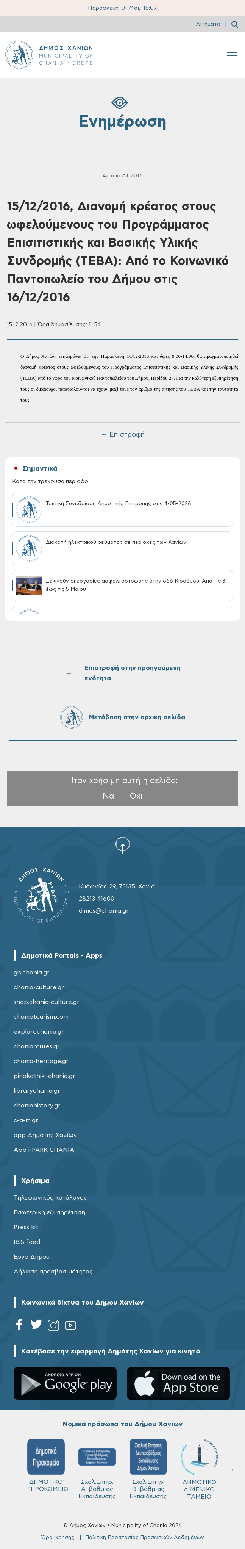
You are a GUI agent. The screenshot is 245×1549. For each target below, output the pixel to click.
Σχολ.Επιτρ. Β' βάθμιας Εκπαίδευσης (148, 1469)
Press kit (26, 1227)
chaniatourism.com (41, 1017)
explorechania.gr (39, 1032)
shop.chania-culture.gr (47, 1002)
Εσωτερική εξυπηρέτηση (49, 1212)
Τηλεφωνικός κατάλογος (50, 1198)
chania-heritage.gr (41, 1061)
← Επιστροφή (123, 434)
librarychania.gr (37, 1091)
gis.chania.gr (32, 972)
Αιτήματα (208, 24)
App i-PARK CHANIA (44, 1150)
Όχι (136, 796)
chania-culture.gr (39, 987)
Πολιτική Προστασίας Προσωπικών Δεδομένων (144, 1537)
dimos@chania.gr (104, 911)
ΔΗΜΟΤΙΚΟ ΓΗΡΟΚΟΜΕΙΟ (48, 1465)
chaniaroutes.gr (37, 1046)
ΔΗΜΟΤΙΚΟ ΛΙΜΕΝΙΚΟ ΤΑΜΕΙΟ (199, 1469)
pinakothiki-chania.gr (44, 1076)
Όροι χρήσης (57, 1537)
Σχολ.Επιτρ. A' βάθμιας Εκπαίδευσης (97, 1469)
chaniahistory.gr (37, 1106)
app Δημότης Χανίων (45, 1135)
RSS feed (27, 1242)
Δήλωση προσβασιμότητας (53, 1272)
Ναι (109, 796)
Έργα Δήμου (32, 1257)
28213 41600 (96, 899)
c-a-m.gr (26, 1120)
